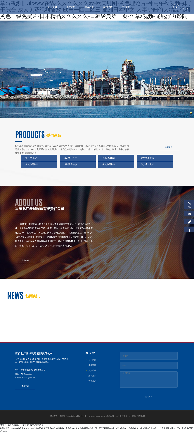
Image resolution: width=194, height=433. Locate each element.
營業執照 (141, 416)
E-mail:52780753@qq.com (25, 378)
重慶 (125, 416)
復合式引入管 (31, 158)
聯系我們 (92, 381)
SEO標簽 (132, 416)
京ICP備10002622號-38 (97, 416)
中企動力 (119, 416)
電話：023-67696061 (23, 374)
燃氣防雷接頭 (31, 164)
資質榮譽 (92, 370)
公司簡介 (92, 360)
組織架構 (92, 365)
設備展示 (92, 376)
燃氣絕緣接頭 (108, 158)
